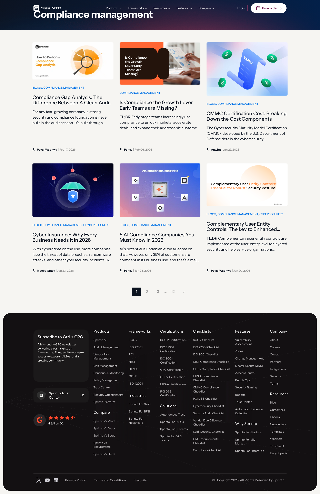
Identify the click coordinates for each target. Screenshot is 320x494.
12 (173, 291)
